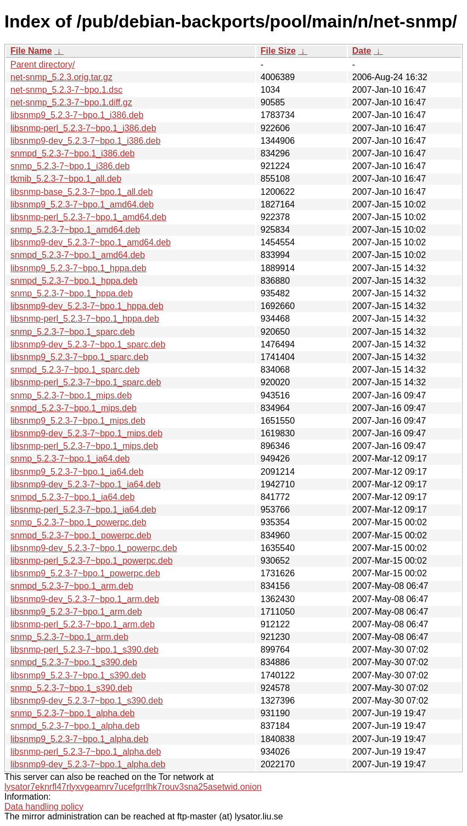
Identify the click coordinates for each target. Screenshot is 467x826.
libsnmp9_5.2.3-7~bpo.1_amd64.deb (82, 204)
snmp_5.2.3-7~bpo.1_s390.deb (71, 688)
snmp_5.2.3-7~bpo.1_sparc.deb (72, 331)
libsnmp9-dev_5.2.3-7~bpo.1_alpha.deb (87, 764)
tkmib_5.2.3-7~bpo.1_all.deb (65, 178)
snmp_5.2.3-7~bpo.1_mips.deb (71, 395)
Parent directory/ (42, 64)
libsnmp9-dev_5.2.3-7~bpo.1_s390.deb (86, 700)
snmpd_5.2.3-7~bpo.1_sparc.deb (74, 369)
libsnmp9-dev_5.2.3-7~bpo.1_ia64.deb (85, 484)
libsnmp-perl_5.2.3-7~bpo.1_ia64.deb (83, 509)
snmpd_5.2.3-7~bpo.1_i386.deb (72, 153)
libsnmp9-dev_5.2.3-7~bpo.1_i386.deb (85, 140)
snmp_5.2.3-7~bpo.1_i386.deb (70, 166)
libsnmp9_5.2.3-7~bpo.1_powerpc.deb (85, 573)
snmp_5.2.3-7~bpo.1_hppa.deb (71, 293)
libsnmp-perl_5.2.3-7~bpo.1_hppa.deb (84, 318)
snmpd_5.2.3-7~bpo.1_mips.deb (73, 408)
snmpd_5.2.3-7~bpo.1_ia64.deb (72, 497)
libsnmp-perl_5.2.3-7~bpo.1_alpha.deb (85, 751)
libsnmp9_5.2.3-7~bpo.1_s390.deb (78, 675)
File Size (278, 50)
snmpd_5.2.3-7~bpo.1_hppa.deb (74, 280)
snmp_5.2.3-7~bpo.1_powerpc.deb (78, 522)
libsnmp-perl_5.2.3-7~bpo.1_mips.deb (84, 446)
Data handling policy (43, 806)
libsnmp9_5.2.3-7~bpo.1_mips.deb (77, 420)
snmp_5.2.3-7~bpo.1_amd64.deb (75, 229)
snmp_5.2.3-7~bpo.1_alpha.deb (72, 713)
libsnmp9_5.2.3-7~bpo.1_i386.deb (76, 115)
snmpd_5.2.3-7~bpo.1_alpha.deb (74, 726)
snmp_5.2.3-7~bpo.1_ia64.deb (70, 458)
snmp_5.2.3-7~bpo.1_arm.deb (69, 637)
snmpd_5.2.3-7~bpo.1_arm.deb (71, 586)
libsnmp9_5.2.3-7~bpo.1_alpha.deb (79, 739)
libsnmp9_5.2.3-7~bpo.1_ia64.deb (76, 471)
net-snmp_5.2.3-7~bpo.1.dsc (66, 89)
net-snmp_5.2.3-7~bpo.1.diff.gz (71, 102)
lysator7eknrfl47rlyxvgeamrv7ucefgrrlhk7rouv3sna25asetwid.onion (133, 786)
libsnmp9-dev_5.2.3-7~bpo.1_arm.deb (84, 599)
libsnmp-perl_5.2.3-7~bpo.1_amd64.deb (88, 217)
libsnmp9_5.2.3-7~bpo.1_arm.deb (76, 611)
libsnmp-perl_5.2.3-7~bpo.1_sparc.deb (85, 382)
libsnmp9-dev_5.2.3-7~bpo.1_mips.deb (86, 433)
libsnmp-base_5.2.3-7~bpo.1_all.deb (81, 191)
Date (362, 50)
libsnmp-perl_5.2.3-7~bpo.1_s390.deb (84, 649)
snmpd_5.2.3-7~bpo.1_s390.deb (73, 662)
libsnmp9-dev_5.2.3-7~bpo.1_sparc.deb (87, 344)
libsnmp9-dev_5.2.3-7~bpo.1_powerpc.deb (93, 548)
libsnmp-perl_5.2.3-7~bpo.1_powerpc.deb (91, 560)
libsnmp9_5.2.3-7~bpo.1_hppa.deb (78, 268)
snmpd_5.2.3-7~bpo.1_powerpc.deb (80, 535)
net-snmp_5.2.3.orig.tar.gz (61, 77)
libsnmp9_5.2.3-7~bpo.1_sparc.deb (79, 357)
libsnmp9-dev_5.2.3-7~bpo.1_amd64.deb (90, 242)
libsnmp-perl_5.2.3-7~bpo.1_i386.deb (83, 128)
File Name (31, 50)
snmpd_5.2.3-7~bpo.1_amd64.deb (77, 255)
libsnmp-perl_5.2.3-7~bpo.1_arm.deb (82, 624)
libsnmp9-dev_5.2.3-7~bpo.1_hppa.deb (87, 306)
